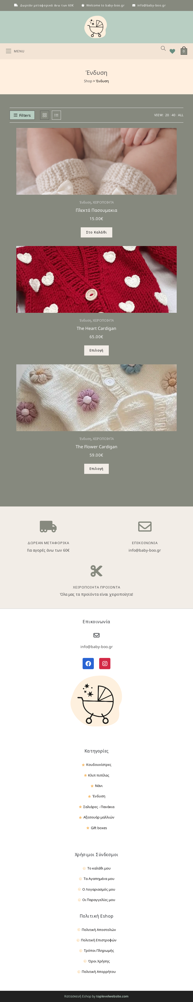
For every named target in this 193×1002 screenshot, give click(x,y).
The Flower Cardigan (96, 447)
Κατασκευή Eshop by (96, 996)
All (180, 115)
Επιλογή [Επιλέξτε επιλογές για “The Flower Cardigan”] (96, 468)
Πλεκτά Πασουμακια (96, 210)
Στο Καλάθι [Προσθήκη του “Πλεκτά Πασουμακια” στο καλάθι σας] (96, 232)
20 (167, 115)
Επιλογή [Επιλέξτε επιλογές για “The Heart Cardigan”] (96, 350)
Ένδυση (85, 202)
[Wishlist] (170, 51)
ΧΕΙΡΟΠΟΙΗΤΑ (103, 202)
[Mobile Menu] (15, 51)
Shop (88, 81)
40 (173, 115)
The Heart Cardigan (96, 328)
